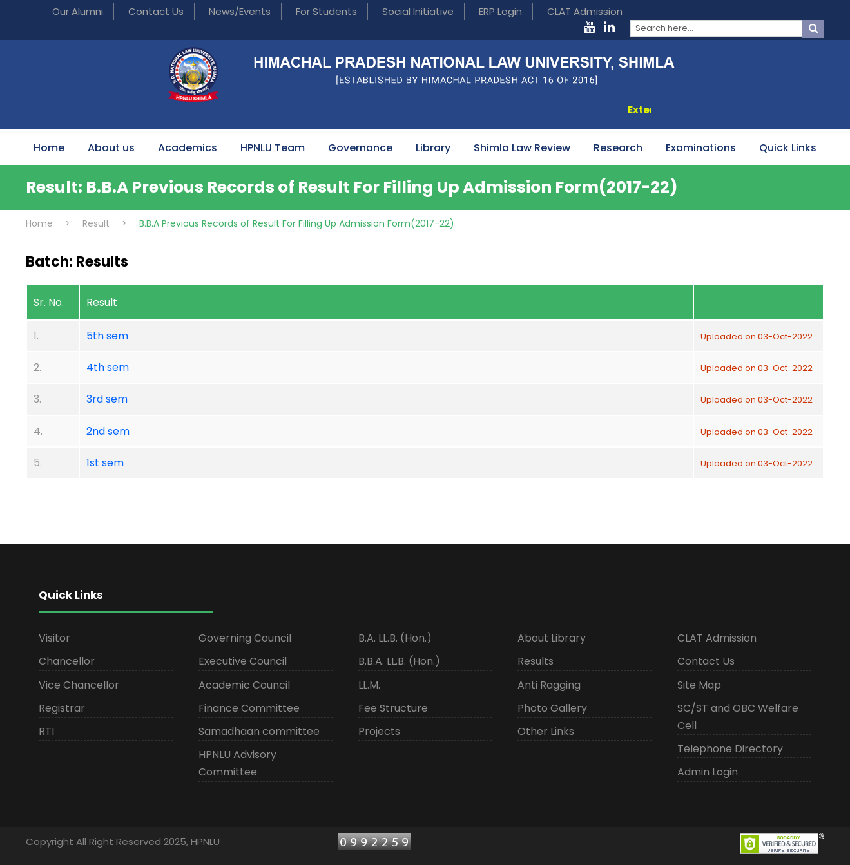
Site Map (699, 685)
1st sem (105, 462)
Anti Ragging (549, 685)
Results (535, 661)
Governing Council (244, 638)
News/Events (240, 11)
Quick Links (787, 147)
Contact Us (156, 11)
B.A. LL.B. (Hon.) (395, 638)
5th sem (107, 335)
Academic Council (244, 685)
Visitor (54, 638)
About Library (551, 638)
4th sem (107, 367)
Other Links (545, 731)
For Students (326, 11)
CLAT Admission (585, 11)
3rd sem (107, 399)
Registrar (62, 708)
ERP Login (500, 11)
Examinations (701, 147)
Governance (360, 147)
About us (111, 147)
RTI (46, 731)
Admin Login (707, 772)
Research (618, 147)
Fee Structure (393, 708)
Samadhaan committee (259, 731)
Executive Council (242, 661)
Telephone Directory (730, 748)
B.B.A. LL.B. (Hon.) (399, 661)
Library (433, 147)
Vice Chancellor (79, 685)
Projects (379, 731)
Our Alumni (77, 11)
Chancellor (67, 661)
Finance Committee (249, 708)
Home (49, 147)
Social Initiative (418, 11)
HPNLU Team (272, 147)
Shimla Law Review (522, 147)
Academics (187, 147)
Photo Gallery (552, 708)
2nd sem (108, 431)
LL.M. (369, 685)
